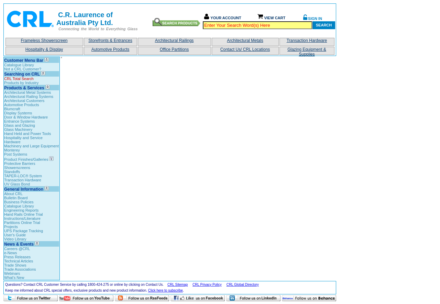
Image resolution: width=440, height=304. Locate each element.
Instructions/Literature (22, 218)
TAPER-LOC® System (23, 176)
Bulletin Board (16, 198)
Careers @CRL (17, 249)
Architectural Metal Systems (27, 92)
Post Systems (15, 154)
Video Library (15, 239)
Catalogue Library (19, 65)
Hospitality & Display (44, 49)
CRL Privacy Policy (207, 284)
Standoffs (12, 172)
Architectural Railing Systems (28, 96)
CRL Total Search (19, 79)
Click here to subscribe (165, 290)
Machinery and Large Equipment (31, 146)
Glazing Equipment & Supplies (306, 51)
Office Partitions (174, 49)
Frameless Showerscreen (44, 40)
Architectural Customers (24, 101)
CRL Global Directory (243, 284)
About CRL (13, 194)
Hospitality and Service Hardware (23, 140)
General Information (23, 189)
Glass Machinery (18, 129)
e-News (10, 253)
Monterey (12, 150)
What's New (14, 277)
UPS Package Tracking (23, 231)
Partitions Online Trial (22, 223)
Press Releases (17, 257)
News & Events (19, 244)
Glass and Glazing (19, 125)
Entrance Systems (19, 121)
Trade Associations (20, 269)
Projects (11, 227)
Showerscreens (17, 168)
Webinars (12, 273)
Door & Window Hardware (26, 117)
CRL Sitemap (177, 284)
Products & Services (24, 88)
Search (324, 25)
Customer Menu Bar (23, 60)
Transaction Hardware (307, 40)
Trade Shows (15, 265)
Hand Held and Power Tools (27, 134)
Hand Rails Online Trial (23, 214)
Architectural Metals (245, 40)
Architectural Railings (174, 40)
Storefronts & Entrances (110, 40)
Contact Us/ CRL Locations (245, 49)
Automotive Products (110, 49)
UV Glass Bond (17, 184)
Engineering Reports (21, 210)
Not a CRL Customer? (22, 69)
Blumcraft (12, 109)
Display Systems (18, 113)
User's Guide (15, 235)
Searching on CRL (22, 74)
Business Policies (19, 202)
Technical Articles (18, 261)
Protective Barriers (19, 163)
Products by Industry (21, 83)
